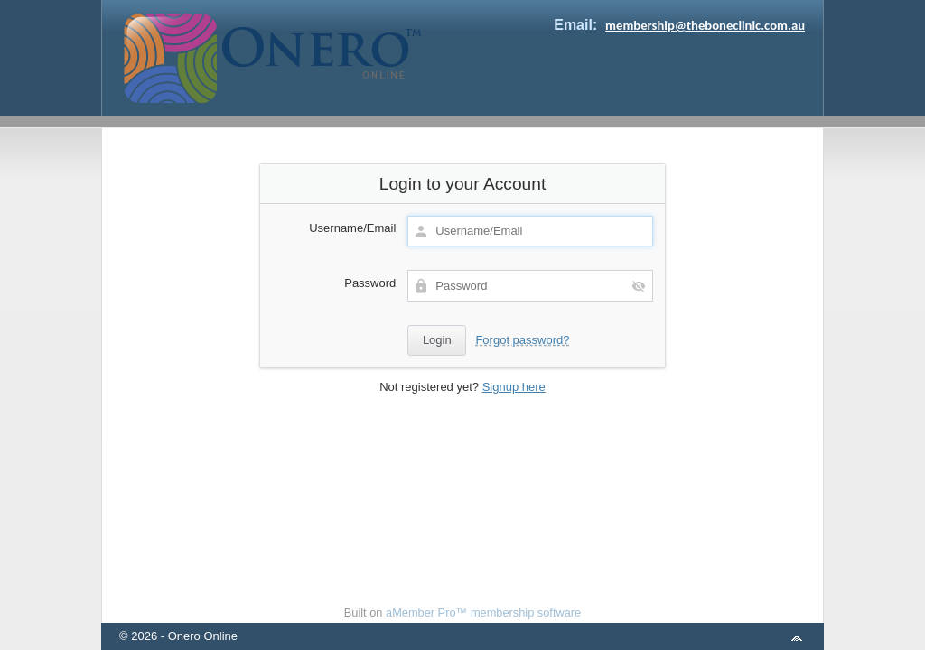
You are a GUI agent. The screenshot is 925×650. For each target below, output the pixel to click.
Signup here (514, 387)
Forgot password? (522, 340)
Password (370, 283)
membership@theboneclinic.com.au (705, 25)
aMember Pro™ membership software (483, 612)
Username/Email (352, 228)
